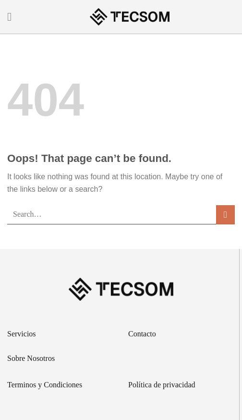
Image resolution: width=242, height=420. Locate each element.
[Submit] (225, 214)
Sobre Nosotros (31, 358)
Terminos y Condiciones (44, 385)
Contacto (142, 334)
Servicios (21, 334)
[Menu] (13, 16)
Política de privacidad (161, 385)
